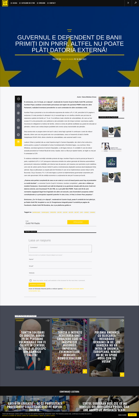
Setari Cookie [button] (122, 415)
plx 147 (77, 268)
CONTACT (52, 3)
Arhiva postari (78, 278)
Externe (55, 376)
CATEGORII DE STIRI (28, 3)
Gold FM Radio (68, 84)
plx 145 (71, 268)
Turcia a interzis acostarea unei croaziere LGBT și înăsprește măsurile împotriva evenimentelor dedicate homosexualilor (69, 401)
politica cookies (50, 415)
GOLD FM (53, 268)
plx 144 (65, 268)
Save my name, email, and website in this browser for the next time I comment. (59, 336)
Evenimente (19, 376)
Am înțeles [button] (132, 414)
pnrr (81, 268)
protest (86, 268)
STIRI (69, 57)
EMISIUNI (42, 3)
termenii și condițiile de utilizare (11, 415)
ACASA (15, 3)
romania (92, 268)
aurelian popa (36, 268)
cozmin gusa (45, 268)
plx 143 (59, 268)
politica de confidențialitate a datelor (33, 415)
